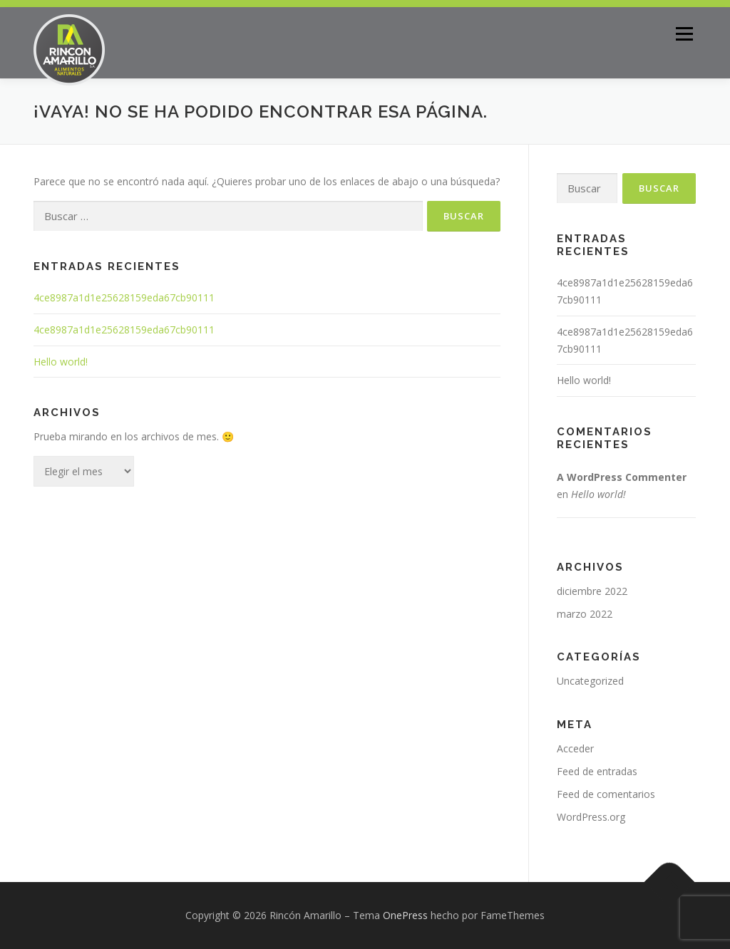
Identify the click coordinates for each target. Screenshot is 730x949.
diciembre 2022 (592, 591)
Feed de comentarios (606, 794)
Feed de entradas (597, 771)
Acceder (575, 748)
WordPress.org (591, 817)
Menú (684, 34)
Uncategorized (590, 681)
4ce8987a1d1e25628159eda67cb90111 (124, 297)
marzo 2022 (584, 614)
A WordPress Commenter (622, 477)
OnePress (405, 915)
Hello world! (61, 361)
